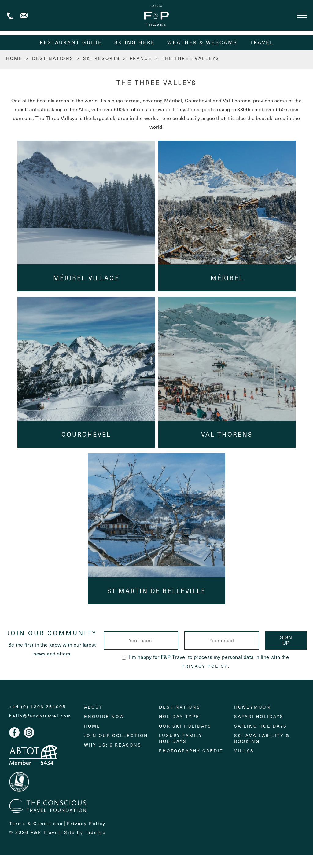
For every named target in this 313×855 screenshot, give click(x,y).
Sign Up (286, 640)
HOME (14, 58)
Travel (262, 42)
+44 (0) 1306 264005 (10, 15)
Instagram (29, 732)
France (141, 58)
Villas (244, 751)
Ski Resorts (101, 58)
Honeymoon (252, 707)
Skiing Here (134, 42)
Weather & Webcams (202, 42)
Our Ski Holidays (185, 726)
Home (92, 726)
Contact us (24, 15)
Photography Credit (191, 751)
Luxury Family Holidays (181, 738)
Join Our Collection (116, 735)
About (93, 707)
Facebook (14, 732)
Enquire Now (104, 716)
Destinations (53, 58)
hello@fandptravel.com (40, 716)
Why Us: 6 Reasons (113, 745)
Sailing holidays (260, 726)
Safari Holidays (259, 716)
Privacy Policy (205, 666)
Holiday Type (179, 716)
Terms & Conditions (36, 823)
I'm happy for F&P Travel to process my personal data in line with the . (205, 661)
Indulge (95, 832)
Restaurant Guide (71, 42)
